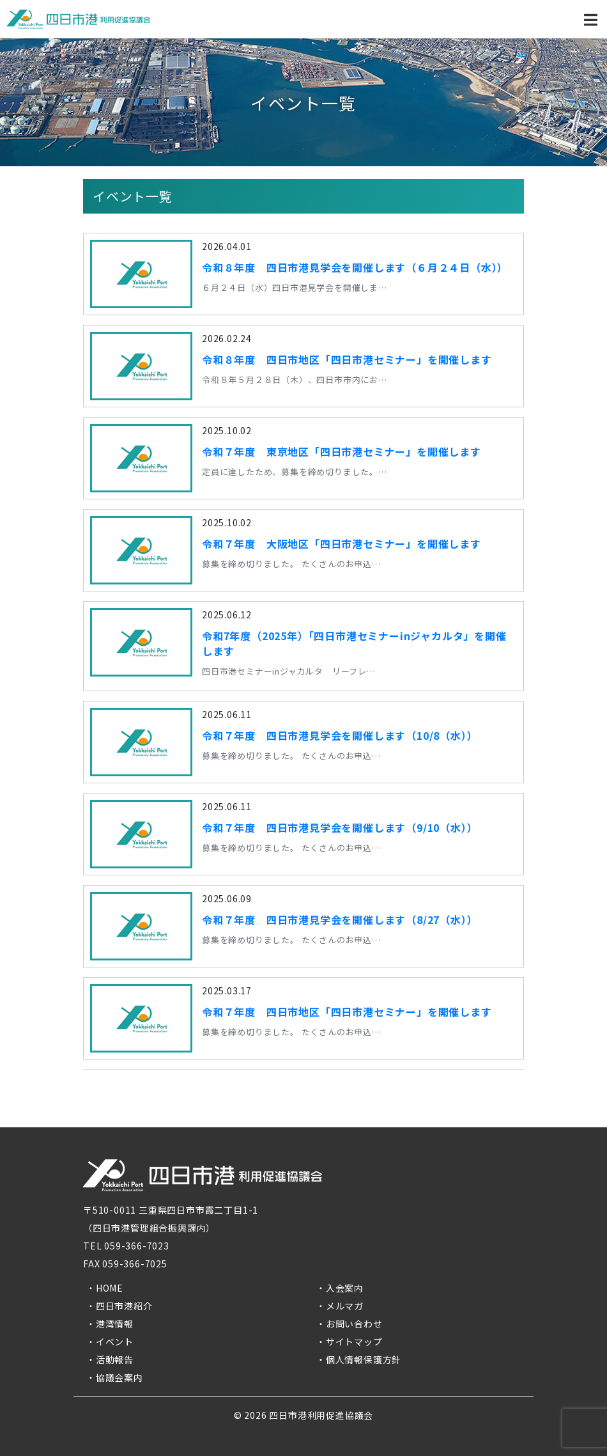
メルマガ (345, 1305)
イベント (115, 1341)
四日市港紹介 (124, 1305)
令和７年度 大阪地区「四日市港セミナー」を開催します (341, 543)
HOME (109, 1287)
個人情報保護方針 (363, 1359)
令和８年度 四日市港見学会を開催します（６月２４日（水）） (355, 267)
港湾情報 (115, 1323)
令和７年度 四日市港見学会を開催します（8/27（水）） (339, 919)
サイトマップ (354, 1341)
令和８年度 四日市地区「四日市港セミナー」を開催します (347, 359)
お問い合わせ (354, 1323)
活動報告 (115, 1359)
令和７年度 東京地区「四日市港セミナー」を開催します (341, 451)
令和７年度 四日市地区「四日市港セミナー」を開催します (347, 1011)
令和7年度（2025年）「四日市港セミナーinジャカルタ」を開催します (354, 643)
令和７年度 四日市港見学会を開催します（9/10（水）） (339, 827)
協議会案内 (119, 1377)
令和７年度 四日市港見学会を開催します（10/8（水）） (339, 735)
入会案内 (345, 1287)
